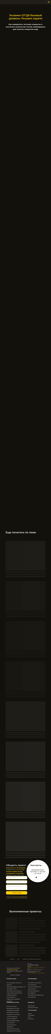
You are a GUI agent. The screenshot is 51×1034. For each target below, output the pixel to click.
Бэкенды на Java (12, 1006)
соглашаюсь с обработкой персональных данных (16, 897)
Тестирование (32, 979)
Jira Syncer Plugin (33, 1007)
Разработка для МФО (13, 1010)
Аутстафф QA (31, 993)
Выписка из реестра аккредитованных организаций (35, 973)
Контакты (31, 1019)
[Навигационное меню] (49, 2)
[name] (16, 877)
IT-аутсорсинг (32, 1010)
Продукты (31, 1002)
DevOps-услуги (11, 979)
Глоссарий (31, 1015)
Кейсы (30, 1013)
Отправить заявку (16, 893)
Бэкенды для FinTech (13, 1008)
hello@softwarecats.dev (12, 969)
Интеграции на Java (13, 1012)
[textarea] (16, 887)
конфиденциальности (21, 896)
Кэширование (11, 997)
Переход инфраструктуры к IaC (16, 987)
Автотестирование (33, 991)
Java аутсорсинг (11, 1025)
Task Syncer (31, 1006)
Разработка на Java (13, 1002)
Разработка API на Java (13, 1031)
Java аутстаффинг (12, 1019)
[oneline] (16, 882)
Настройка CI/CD (12, 989)
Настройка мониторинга (14, 991)
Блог (18, 959)
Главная (12, 959)
